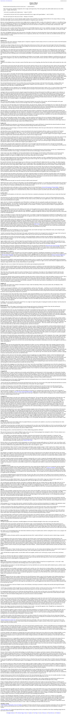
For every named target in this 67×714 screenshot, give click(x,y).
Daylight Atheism (10, 712)
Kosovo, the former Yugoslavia (58, 254)
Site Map (35, 712)
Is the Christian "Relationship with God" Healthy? (11, 704)
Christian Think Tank (27, 440)
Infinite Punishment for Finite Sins (8, 619)
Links (40, 712)
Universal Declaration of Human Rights (50, 187)
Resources (45, 712)
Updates (30, 712)
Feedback (58, 712)
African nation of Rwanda (7, 254)
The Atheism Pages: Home (21, 712)
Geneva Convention (51, 467)
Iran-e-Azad (36, 224)
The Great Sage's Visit (5, 709)
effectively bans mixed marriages (53, 245)
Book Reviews (51, 712)
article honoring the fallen (23, 391)
